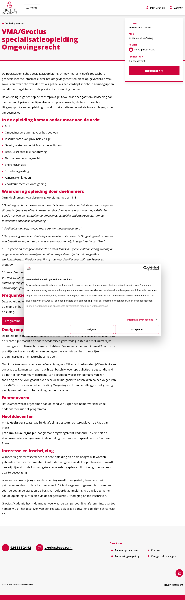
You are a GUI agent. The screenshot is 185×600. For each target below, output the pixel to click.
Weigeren (92, 329)
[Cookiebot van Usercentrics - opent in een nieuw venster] (145, 268)
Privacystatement (173, 584)
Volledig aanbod (15, 23)
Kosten (155, 550)
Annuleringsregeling (127, 556)
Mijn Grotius (157, 7)
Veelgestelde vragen (163, 556)
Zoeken (178, 7)
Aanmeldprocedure (126, 550)
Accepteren (137, 329)
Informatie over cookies (140, 319)
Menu (30, 8)
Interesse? (152, 71)
